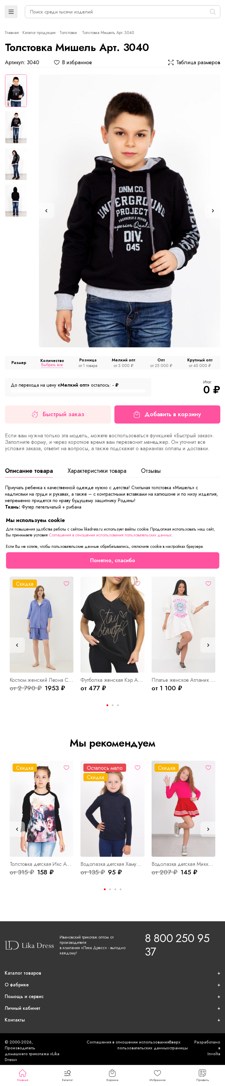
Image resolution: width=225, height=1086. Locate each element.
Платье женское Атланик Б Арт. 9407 (184, 680)
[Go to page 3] (118, 705)
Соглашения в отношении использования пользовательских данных (128, 1045)
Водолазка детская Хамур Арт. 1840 (112, 864)
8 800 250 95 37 (177, 945)
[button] (11, 11)
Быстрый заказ (57, 414)
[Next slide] (212, 210)
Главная (22, 1075)
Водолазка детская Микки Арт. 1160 (184, 864)
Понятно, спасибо (112, 560)
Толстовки (68, 32)
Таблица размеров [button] (194, 62)
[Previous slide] (46, 210)
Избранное (158, 1075)
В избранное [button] (73, 62)
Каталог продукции (39, 32)
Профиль (202, 1075)
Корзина (112, 1075)
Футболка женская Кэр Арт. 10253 (112, 680)
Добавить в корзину (167, 414)
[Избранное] (66, 584)
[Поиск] (212, 11)
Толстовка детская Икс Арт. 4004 (42, 864)
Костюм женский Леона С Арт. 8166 (42, 680)
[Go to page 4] (121, 889)
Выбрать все (52, 365)
